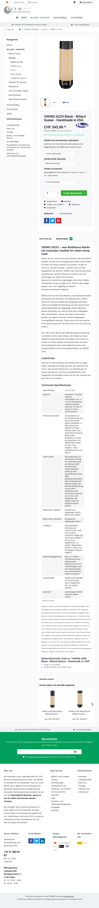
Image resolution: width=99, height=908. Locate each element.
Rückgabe (55, 807)
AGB (53, 798)
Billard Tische (14, 53)
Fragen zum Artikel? (54, 204)
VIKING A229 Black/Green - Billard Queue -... (80, 712)
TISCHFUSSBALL (13, 105)
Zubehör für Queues (17, 82)
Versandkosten (68, 896)
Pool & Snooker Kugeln (18, 90)
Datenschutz (84, 789)
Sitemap (55, 810)
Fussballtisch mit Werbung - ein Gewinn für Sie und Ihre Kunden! (19, 152)
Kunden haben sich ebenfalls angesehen (57, 685)
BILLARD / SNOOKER (16, 49)
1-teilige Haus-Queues (18, 78)
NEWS (9, 113)
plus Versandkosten (64, 131)
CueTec (13, 70)
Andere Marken (16, 74)
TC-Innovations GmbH (74, 899)
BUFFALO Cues (15, 66)
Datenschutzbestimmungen (39, 757)
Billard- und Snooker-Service (16, 141)
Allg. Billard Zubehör (17, 99)
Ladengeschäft (13, 129)
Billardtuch (13, 86)
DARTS (9, 45)
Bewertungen (64, 238)
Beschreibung (45, 238)
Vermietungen (13, 146)
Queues (11, 58)
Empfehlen (50, 207)
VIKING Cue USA (16, 62)
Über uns (11, 133)
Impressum (84, 792)
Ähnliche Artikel (46, 679)
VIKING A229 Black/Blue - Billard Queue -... (52, 712)
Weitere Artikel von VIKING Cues (56, 667)
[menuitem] (86, 2)
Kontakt (10, 136)
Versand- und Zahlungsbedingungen (16, 159)
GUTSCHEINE (12, 109)
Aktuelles (83, 776)
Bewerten (74, 204)
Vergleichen (50, 201)
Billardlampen (14, 95)
